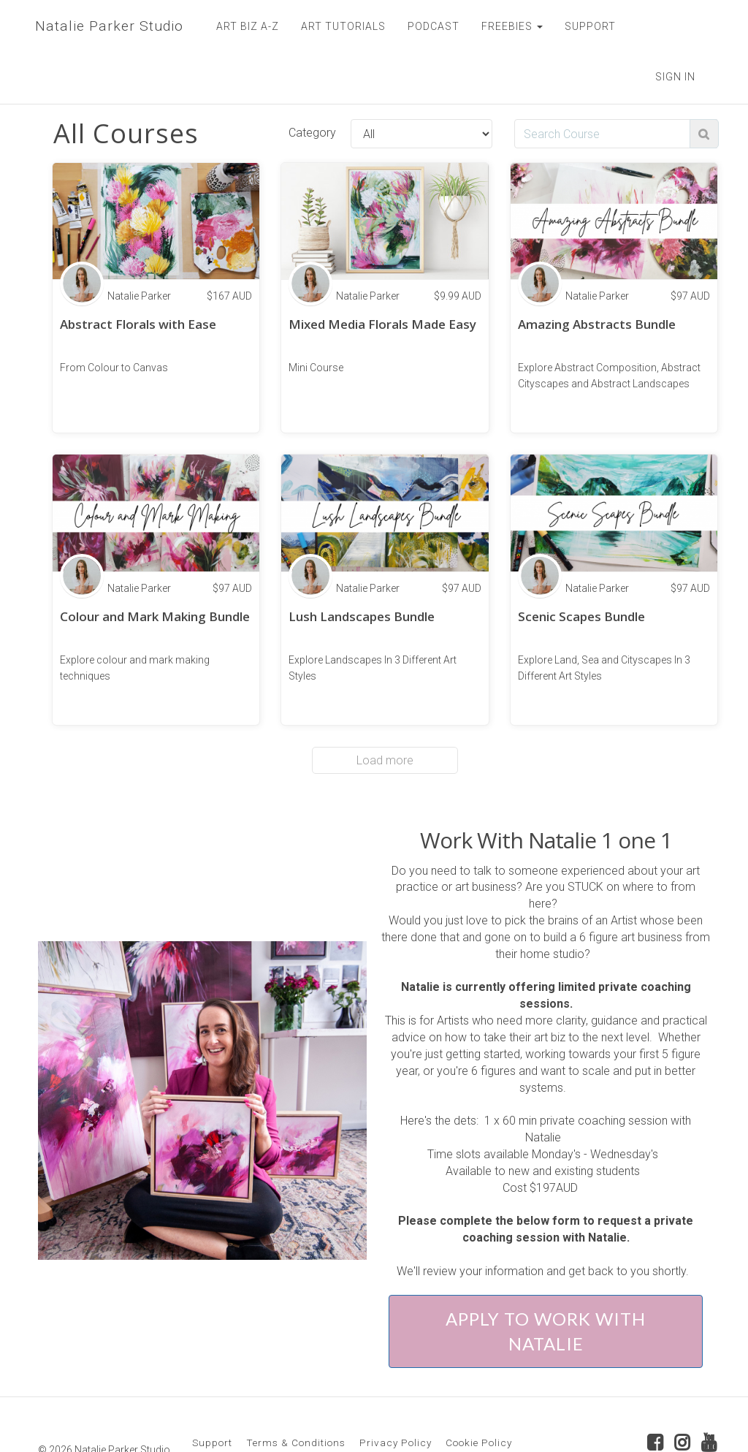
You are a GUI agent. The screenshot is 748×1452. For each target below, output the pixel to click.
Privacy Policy (395, 1391)
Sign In (675, 25)
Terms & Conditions (296, 1391)
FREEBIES (508, 26)
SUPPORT (586, 26)
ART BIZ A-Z (244, 26)
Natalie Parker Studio (107, 26)
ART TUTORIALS (339, 26)
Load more (384, 709)
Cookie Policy (479, 1391)
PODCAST (430, 26)
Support (212, 1391)
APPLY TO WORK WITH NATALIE (546, 1280)
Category (312, 81)
